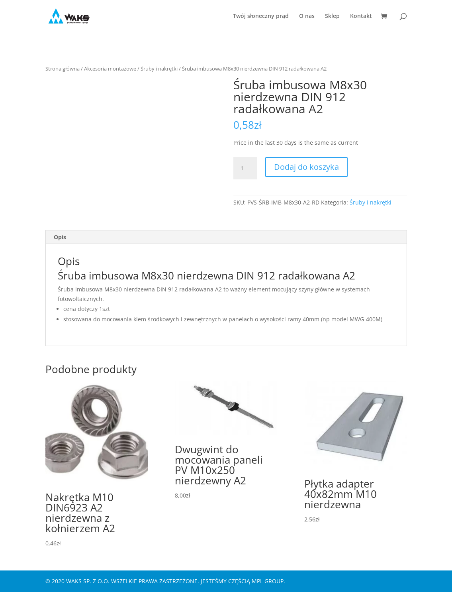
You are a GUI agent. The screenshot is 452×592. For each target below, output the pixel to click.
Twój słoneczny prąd (261, 16)
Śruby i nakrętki (159, 68)
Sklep (332, 16)
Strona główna (62, 68)
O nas (307, 16)
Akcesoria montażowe (110, 68)
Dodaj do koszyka (306, 166)
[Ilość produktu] (245, 168)
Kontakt (361, 16)
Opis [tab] (60, 237)
